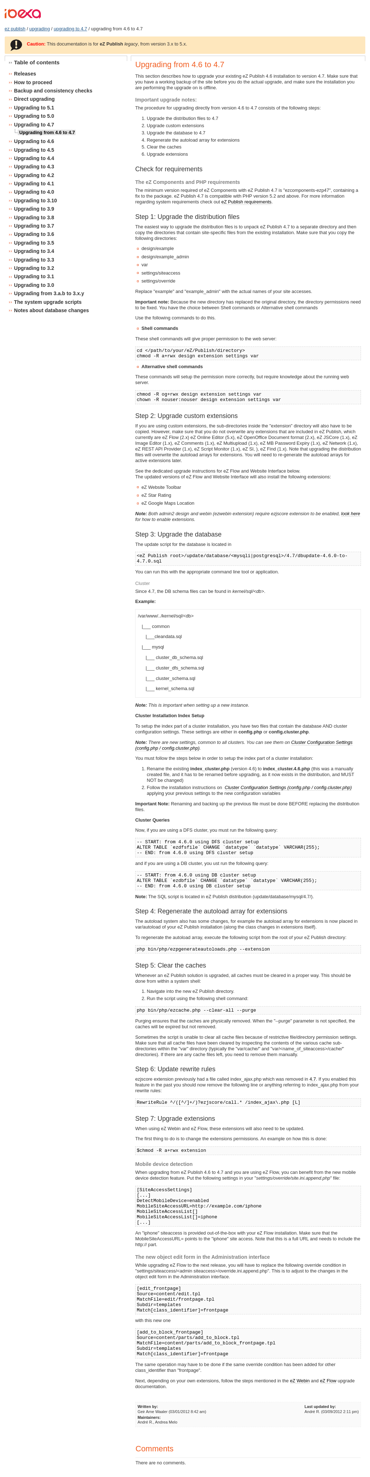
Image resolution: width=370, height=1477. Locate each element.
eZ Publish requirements (246, 201)
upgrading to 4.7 (70, 28)
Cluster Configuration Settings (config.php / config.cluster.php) (288, 787)
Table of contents (37, 62)
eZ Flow (328, 1380)
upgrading (39, 28)
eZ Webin (300, 1380)
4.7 (313, 1079)
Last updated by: (320, 1406)
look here (350, 513)
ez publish (15, 28)
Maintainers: (149, 1417)
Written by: (148, 1406)
